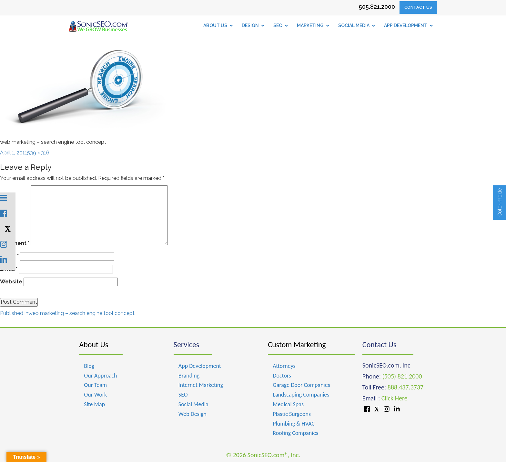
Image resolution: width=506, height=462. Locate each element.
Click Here (394, 398)
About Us (93, 344)
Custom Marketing (297, 344)
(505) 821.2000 (402, 376)
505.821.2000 (377, 6)
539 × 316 (38, 153)
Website (11, 282)
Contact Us (418, 7)
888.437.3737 (405, 387)
